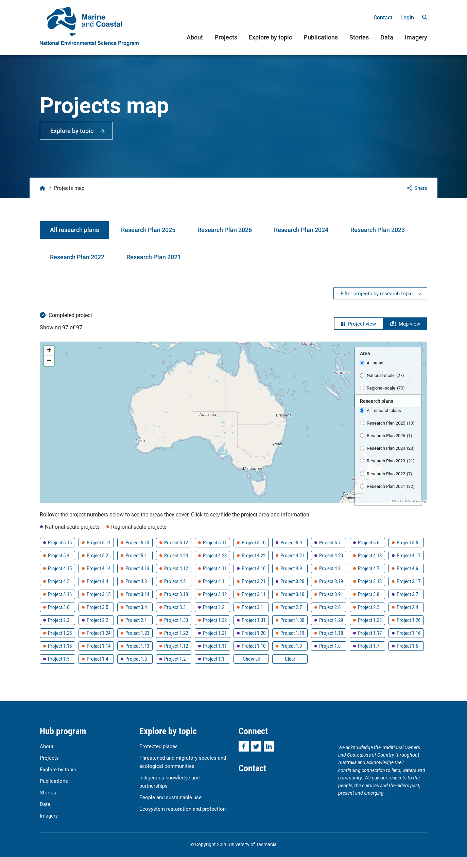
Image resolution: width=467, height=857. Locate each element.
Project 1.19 (292, 632)
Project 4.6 (407, 568)
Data (386, 37)
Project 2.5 (368, 607)
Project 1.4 (97, 658)
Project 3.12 (215, 594)
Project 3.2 (213, 607)
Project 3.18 (370, 581)
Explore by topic (270, 37)
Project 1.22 (176, 632)
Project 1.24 (98, 632)
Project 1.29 (331, 619)
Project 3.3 (175, 607)
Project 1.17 (370, 632)
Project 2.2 (97, 619)
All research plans (74, 230)
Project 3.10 (292, 594)
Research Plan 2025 (148, 230)
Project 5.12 (176, 542)
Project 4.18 (370, 555)
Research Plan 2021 (153, 257)
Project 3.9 (330, 594)
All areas (375, 363)
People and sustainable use (170, 797)
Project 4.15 (60, 568)
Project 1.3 (136, 658)
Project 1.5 (58, 658)
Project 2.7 (291, 607)
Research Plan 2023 (377, 230)
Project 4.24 (176, 555)
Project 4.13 (137, 568)
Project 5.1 (136, 555)
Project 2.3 (58, 619)
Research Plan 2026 (224, 230)
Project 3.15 (98, 594)
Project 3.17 (408, 581)
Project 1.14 (98, 645)
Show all (251, 658)
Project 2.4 (407, 607)
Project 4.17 (408, 555)
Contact (383, 17)
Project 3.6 (58, 607)
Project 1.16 (408, 632)
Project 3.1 (252, 607)
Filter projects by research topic (377, 293)
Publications (321, 37)
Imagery (416, 37)
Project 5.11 (215, 542)
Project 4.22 (253, 555)
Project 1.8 (330, 645)
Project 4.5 (58, 581)
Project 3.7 (407, 594)
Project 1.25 (60, 632)
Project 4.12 (176, 568)
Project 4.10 (253, 568)
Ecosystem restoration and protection (182, 808)
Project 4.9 (291, 568)
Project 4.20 (331, 555)
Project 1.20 (253, 632)
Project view (362, 323)
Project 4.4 (97, 581)
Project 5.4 (58, 555)
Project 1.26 (408, 619)
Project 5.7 (330, 542)
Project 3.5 (97, 607)
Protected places (158, 746)
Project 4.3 (136, 581)
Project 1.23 (137, 632)
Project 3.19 (331, 581)
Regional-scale (386, 388)
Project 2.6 (330, 607)
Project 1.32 (215, 619)
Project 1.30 (292, 619)
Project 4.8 (330, 568)
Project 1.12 (176, 645)
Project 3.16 (60, 594)
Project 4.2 (175, 581)
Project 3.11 (253, 594)
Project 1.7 (368, 645)
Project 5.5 (407, 542)
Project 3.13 (176, 594)
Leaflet (397, 501)
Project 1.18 (331, 632)
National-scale (385, 375)
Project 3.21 (253, 581)
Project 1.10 (253, 645)
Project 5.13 (137, 542)
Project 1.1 (213, 658)
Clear (290, 658)
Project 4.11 (215, 568)
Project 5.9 (291, 542)
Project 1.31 (253, 619)
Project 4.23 (215, 555)
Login (407, 17)
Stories (359, 37)
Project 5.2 (97, 555)
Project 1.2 (175, 658)
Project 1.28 (370, 619)
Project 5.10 (253, 542)
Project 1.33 (176, 619)
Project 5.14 (98, 542)
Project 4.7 (368, 568)
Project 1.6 (407, 645)
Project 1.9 (291, 645)
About (195, 37)
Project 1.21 (215, 632)
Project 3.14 (137, 594)
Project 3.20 (292, 581)
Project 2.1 (136, 619)
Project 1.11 (215, 645)
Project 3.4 (136, 607)
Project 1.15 (60, 645)
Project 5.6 (368, 542)
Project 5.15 (60, 542)
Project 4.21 (292, 555)
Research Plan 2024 (301, 230)
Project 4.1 (213, 581)
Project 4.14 (98, 568)
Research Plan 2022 (77, 257)
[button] (49, 351)
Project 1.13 (137, 645)
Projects (225, 37)
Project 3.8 (368, 594)
